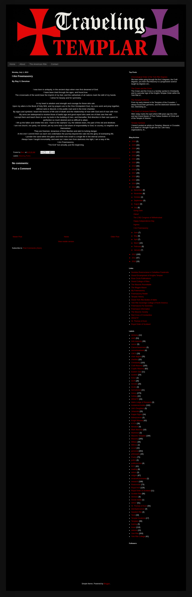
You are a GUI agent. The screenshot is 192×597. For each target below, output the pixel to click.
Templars (135, 521)
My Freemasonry (138, 291)
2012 (134, 254)
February (138, 246)
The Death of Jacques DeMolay (143, 111)
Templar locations (138, 518)
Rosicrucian (136, 484)
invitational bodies (138, 405)
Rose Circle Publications (141, 278)
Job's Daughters (137, 408)
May (136, 236)
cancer (134, 344)
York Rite (134, 533)
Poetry (28, 156)
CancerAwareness (138, 347)
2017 (134, 173)
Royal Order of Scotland (140, 324)
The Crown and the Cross (141, 88)
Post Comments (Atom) (32, 248)
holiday (134, 396)
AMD (133, 338)
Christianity (135, 363)
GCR (133, 381)
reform (133, 472)
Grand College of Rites (140, 281)
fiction (133, 378)
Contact (54, 64)
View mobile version (66, 241)
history (133, 393)
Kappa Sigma (136, 414)
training (134, 524)
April (136, 239)
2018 (134, 170)
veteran (134, 530)
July (136, 208)
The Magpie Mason (139, 288)
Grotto (133, 387)
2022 (134, 155)
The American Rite (38, 64)
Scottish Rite (136, 494)
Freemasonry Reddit (139, 294)
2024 (134, 148)
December (138, 190)
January (137, 250)
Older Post (115, 237)
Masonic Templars (138, 436)
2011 (134, 258)
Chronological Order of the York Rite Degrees (149, 77)
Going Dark (138, 211)
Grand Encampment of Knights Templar (147, 275)
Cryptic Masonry (137, 369)
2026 (134, 141)
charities (134, 359)
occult (133, 448)
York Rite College (138, 536)
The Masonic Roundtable (141, 285)
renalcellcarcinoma (138, 479)
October (137, 197)
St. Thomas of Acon (139, 321)
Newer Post (17, 237)
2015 (134, 180)
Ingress (136, 225)
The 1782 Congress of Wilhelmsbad (148, 218)
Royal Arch (135, 488)
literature (134, 427)
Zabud (136, 214)
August (137, 204)
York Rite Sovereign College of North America (149, 303)
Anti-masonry (136, 341)
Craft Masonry (136, 366)
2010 (134, 261)
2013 (134, 187)
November (138, 193)
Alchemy (134, 335)
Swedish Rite (136, 512)
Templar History (137, 297)
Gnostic (134, 384)
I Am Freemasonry (141, 228)
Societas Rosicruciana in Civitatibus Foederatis (150, 272)
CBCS (133, 353)
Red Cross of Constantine (141, 315)
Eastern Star (136, 372)
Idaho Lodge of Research (141, 402)
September (138, 200)
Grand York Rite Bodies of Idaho (144, 300)
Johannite (135, 411)
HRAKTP (135, 318)
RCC (133, 466)
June (136, 233)
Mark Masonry (137, 430)
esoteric (134, 375)
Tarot (133, 515)
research (134, 482)
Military (134, 442)
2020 (134, 163)
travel (133, 527)
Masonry (22, 156)
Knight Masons (137, 420)
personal (134, 451)
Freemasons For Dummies (142, 306)
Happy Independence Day (144, 221)
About (22, 64)
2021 (134, 159)
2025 (134, 145)
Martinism (135, 433)
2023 (134, 152)
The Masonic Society (139, 312)
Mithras (134, 445)
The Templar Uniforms (140, 100)
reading (134, 469)
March (137, 243)
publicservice (136, 463)
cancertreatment (137, 350)
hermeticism (136, 390)
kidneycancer (136, 417)
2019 (134, 166)
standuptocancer (138, 509)
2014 (134, 183)
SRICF (134, 503)
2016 (134, 176)
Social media (136, 500)
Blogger (107, 584)
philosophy (135, 454)
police (133, 460)
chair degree (136, 356)
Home (12, 64)
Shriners (134, 497)
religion (134, 475)
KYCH (133, 423)
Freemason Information (140, 309)
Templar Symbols (138, 123)
